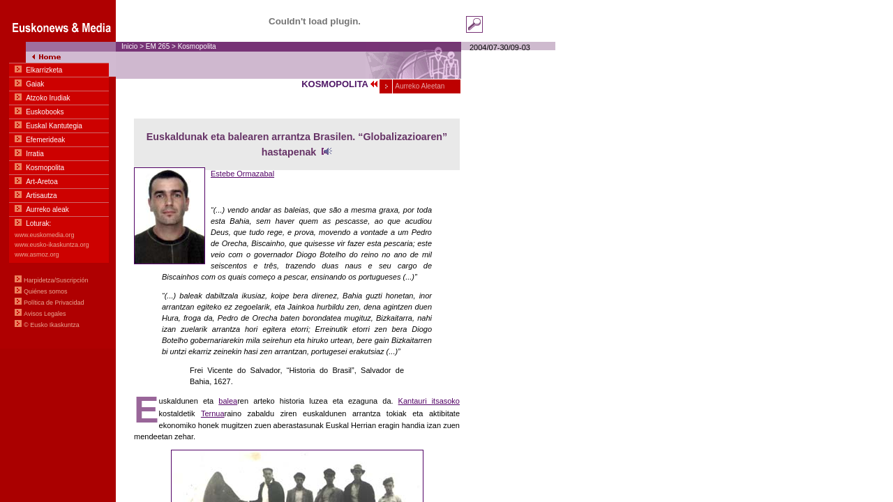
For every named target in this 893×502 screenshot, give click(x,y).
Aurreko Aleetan (418, 86)
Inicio (129, 46)
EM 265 (158, 46)
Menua (58, 174)
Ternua (213, 413)
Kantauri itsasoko (429, 401)
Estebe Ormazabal (242, 173)
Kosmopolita (197, 46)
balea (227, 401)
